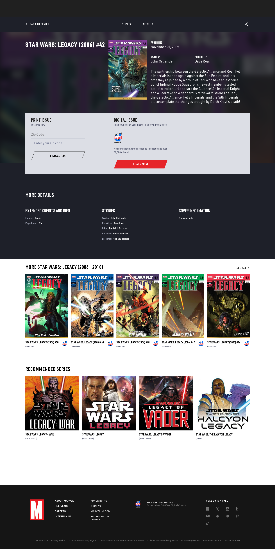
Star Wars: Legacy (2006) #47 (178, 376)
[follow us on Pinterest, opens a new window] (227, 516)
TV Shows (148, 13)
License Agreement (190, 540)
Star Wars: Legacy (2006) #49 (87, 376)
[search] (241, 4)
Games (163, 13)
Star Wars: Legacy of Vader (155, 468)
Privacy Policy (58, 540)
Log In (42, 4)
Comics (98, 13)
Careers (60, 511)
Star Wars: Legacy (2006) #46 (223, 376)
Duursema (29, 380)
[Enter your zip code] (58, 176)
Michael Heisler (121, 272)
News (84, 13)
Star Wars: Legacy (93, 468)
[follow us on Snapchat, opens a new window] (217, 516)
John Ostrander (104, 77)
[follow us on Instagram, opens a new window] (227, 509)
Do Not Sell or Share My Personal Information (122, 540)
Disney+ (96, 506)
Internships (63, 516)
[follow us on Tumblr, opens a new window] (237, 509)
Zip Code (37, 168)
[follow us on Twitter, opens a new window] (217, 509)
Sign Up (54, 4)
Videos (177, 13)
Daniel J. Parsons (118, 261)
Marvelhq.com (100, 511)
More (191, 13)
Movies (133, 13)
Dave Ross (173, 77)
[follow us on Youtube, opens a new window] (208, 516)
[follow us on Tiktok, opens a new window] (207, 524)
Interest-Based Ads (212, 540)
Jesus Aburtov (120, 267)
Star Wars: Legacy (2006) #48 (132, 376)
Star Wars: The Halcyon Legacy (214, 468)
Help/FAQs (62, 506)
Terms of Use (41, 540)
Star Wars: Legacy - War (39, 468)
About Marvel (64, 500)
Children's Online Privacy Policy (162, 540)
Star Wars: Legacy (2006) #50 (41, 376)
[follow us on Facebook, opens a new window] (207, 509)
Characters (115, 13)
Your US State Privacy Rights (82, 540)
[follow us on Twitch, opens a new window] (237, 517)
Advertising (99, 500)
